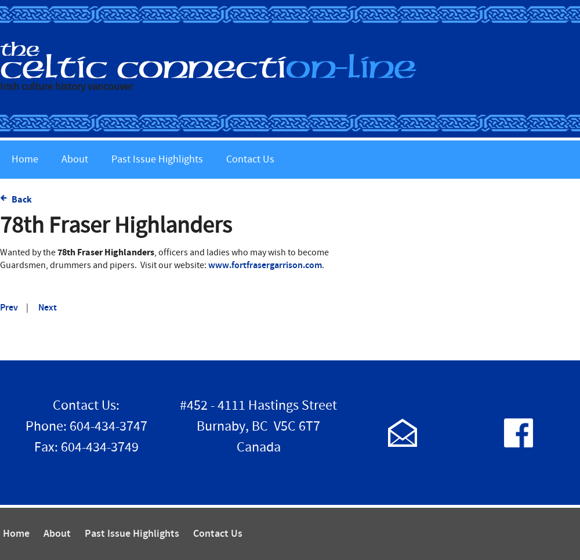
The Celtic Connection (290, 60)
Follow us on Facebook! (518, 433)
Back (22, 199)
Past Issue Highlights (157, 159)
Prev (9, 308)
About (74, 159)
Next (47, 308)
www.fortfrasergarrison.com (265, 265)
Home (25, 159)
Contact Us (250, 159)
